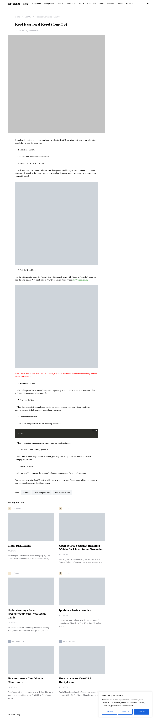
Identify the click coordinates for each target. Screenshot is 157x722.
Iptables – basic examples (75, 610)
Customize (109, 712)
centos (25, 493)
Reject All (125, 712)
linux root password (41, 493)
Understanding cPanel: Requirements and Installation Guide (27, 614)
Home (17, 17)
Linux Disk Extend (19, 545)
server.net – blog (18, 3)
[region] (125, 704)
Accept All (141, 712)
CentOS (28, 17)
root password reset (62, 493)
